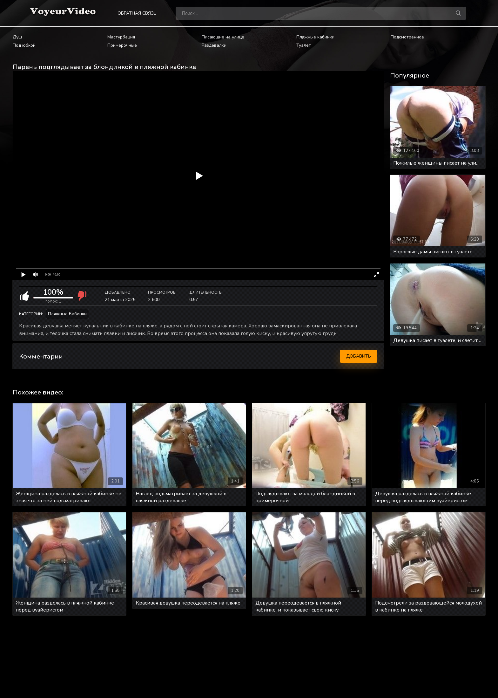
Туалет (303, 45)
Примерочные (122, 45)
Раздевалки (214, 45)
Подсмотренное (407, 37)
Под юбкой (24, 45)
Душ (17, 37)
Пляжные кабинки (315, 37)
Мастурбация (121, 37)
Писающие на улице (223, 37)
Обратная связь (137, 13)
